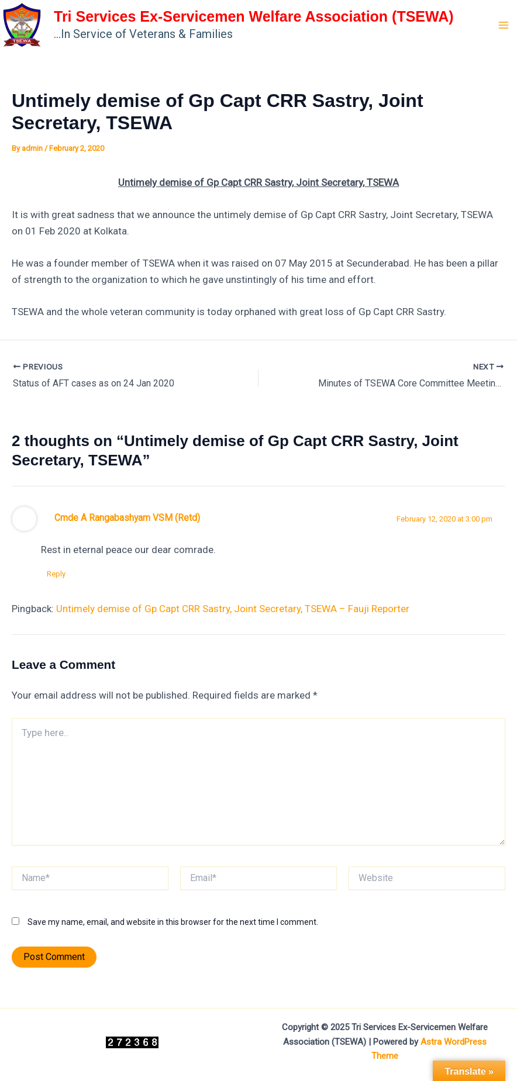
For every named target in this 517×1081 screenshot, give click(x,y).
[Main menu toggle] (504, 25)
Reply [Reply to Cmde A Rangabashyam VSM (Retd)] (56, 573)
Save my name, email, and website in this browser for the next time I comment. (172, 922)
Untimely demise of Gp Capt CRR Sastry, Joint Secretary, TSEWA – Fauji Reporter (232, 608)
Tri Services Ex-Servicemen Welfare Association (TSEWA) (254, 16)
